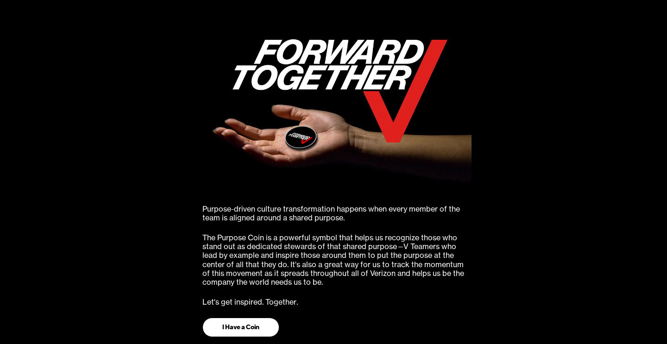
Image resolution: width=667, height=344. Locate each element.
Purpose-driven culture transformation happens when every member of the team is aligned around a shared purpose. (331, 213)
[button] (240, 327)
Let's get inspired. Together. (250, 302)
